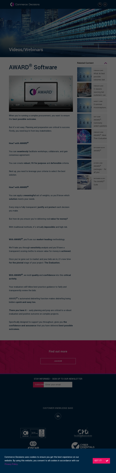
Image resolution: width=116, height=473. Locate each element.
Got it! (101, 460)
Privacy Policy (11, 464)
